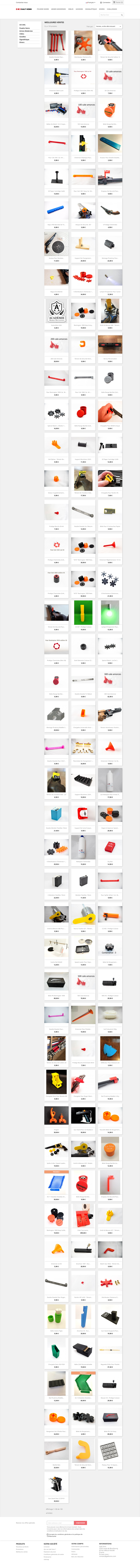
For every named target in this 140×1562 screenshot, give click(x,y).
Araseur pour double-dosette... (110, 158)
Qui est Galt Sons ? (50, 1549)
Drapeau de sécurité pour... (110, 191)
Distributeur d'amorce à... (110, 1297)
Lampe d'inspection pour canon (110, 292)
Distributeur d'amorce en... (83, 57)
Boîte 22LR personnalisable (83, 1364)
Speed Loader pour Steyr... (83, 962)
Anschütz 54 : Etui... (83, 1331)
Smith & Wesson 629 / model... (83, 1163)
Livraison (47, 1547)
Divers (102, 9)
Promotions (19, 1549)
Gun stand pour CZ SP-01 (56, 1498)
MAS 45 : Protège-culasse (110, 996)
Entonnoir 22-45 (56, 1264)
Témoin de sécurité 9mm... (83, 359)
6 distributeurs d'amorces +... (83, 292)
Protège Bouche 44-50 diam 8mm (83, 1063)
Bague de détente (56, 292)
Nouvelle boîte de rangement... (110, 1130)
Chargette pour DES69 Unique (110, 426)
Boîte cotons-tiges (56, 1331)
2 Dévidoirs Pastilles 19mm (56, 895)
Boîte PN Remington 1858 (56, 996)
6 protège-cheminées (110, 225)
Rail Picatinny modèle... (56, 1398)
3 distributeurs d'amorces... (110, 593)
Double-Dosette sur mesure (83, 526)
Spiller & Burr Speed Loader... (56, 1163)
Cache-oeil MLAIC (56, 962)
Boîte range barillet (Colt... (110, 392)
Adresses (74, 1554)
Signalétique (91, 9)
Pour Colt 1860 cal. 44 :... (83, 392)
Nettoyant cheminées (83, 861)
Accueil (22, 25)
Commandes (75, 1549)
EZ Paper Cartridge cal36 (110, 459)
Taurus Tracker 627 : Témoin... (83, 928)
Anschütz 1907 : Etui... (83, 1264)
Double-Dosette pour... (56, 57)
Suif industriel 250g (110, 1029)
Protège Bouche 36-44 (56, 526)
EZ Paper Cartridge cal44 (56, 191)
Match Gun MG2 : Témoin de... (110, 1264)
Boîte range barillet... (110, 124)
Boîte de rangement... (110, 962)
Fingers (56, 1130)
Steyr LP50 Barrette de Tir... (56, 225)
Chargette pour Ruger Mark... (83, 1096)
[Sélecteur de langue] (91, 2)
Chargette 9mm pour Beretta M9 (56, 1096)
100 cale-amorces (83, 124)
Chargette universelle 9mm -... (83, 727)
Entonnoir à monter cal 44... (110, 761)
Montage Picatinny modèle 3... (56, 727)
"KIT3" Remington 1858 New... (83, 560)
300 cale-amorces (110, 694)
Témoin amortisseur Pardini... (110, 727)
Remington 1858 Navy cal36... (56, 1230)
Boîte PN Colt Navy (110, 1431)
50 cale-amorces (110, 90)
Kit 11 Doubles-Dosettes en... (56, 1197)
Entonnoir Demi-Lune (56, 90)
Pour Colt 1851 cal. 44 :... (56, 158)
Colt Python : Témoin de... (56, 459)
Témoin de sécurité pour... (56, 627)
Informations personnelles (80, 1546)
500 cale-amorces (83, 996)
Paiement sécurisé (50, 1552)
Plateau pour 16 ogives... (110, 1465)
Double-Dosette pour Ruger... (56, 1297)
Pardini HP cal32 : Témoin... (83, 1297)
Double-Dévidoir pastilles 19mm (56, 828)
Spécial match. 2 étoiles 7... (56, 426)
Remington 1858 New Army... (83, 325)
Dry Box (110, 861)
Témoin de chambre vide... (83, 493)
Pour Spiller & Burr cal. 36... (110, 895)
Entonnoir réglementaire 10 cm (110, 560)
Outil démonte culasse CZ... (83, 660)
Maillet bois (56, 1465)
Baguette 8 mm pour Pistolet (110, 1364)
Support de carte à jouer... (83, 828)
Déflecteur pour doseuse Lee (110, 1063)
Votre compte (77, 1544)
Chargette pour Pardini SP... (110, 493)
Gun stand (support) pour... (110, 1331)
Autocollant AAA (56, 325)
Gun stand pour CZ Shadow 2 (83, 1130)
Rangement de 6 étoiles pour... (56, 1431)
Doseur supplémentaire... (56, 493)
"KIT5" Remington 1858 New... (83, 593)
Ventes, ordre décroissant (108, 26)
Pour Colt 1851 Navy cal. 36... (83, 191)
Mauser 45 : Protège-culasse (110, 1398)
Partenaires (47, 1557)
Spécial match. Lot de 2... (110, 660)
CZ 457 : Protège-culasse (83, 627)
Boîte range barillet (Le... (110, 1163)
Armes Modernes (58, 9)
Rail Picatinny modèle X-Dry (110, 1096)
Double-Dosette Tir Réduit (83, 694)
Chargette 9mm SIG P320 (56, 1364)
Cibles (70, 9)
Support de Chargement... (83, 258)
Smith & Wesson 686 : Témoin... (110, 325)
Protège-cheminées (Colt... (56, 560)
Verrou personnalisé (110, 359)
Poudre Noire (43, 9)
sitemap (46, 1559)
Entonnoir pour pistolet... (83, 1029)
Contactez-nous (22, 2)
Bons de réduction (77, 1557)
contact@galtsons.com (107, 1556)
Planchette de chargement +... (83, 761)
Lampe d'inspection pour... (110, 627)
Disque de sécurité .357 (83, 225)
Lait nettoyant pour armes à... (110, 794)
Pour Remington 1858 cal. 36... (56, 392)
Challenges (112, 9)
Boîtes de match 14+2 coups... (56, 124)
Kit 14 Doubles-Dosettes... (83, 1398)
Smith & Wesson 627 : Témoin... (110, 1230)
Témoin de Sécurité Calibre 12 (110, 57)
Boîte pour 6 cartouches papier (110, 526)
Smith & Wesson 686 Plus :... (56, 928)
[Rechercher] (112, 15)
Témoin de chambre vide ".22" (56, 794)
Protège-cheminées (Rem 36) (56, 660)
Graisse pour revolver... (56, 258)
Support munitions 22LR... (83, 459)
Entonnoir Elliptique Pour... (83, 158)
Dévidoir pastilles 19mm (83, 895)
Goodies (79, 9)
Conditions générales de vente (54, 1554)
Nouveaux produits (22, 1547)
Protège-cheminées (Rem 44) (83, 90)
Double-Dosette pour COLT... (56, 761)
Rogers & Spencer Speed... (110, 828)
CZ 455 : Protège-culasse (110, 928)
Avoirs (73, 1552)
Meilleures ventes (22, 1552)
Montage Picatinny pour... (110, 258)
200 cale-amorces (56, 359)
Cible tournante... (83, 1230)
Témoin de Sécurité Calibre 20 (56, 1063)
